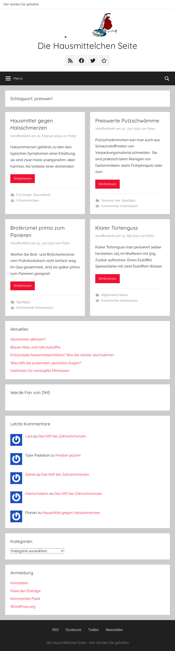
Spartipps (128, 200)
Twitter (93, 630)
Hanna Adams (37, 493)
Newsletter (114, 630)
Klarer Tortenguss (116, 228)
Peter (72, 136)
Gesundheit (41, 195)
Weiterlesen (23, 178)
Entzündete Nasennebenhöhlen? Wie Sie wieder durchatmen (62, 355)
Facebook (73, 630)
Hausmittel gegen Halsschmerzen (71, 512)
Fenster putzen (68, 455)
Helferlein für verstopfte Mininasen (39, 370)
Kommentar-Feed (25, 598)
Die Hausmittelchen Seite (87, 45)
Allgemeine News (114, 295)
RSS (55, 630)
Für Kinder (24, 195)
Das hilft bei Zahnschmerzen (62, 436)
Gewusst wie (110, 200)
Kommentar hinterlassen (119, 206)
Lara (28, 436)
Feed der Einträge (25, 591)
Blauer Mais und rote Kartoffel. (35, 347)
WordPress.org (22, 606)
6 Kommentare (27, 200)
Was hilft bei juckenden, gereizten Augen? (45, 363)
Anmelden (19, 583)
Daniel (30, 474)
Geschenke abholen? (28, 339)
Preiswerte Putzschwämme (127, 120)
